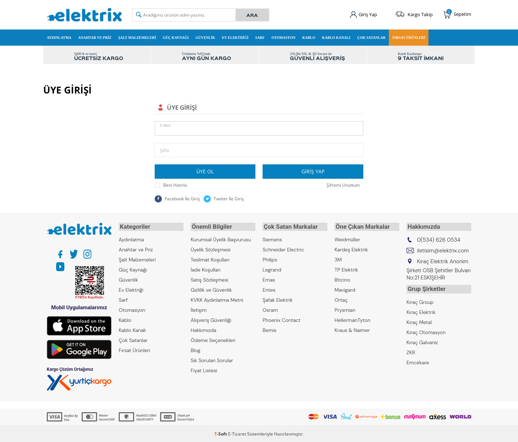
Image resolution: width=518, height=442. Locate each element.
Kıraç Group (419, 299)
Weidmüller (347, 238)
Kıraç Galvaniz (422, 340)
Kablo (308, 37)
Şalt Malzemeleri (137, 37)
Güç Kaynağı (176, 37)
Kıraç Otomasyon (426, 330)
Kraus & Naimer (352, 329)
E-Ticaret (237, 433)
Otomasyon (284, 37)
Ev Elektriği (235, 37)
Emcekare (417, 360)
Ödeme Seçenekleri (213, 339)
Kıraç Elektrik (421, 309)
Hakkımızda (203, 329)
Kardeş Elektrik (351, 248)
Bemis (269, 329)
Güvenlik (205, 37)
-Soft (221, 433)
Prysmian (345, 309)
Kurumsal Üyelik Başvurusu (221, 238)
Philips (270, 258)
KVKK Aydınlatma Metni (217, 299)
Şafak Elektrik (278, 299)
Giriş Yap (312, 171)
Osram (270, 309)
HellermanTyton (353, 319)
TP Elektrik (346, 268)
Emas (269, 278)
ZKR (410, 350)
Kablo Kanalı (336, 37)
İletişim (198, 309)
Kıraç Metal (419, 319)
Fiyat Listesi (204, 369)
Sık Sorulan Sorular (212, 359)
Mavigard (345, 289)
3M (338, 258)
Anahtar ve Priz (94, 37)
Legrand (272, 268)
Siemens (272, 238)
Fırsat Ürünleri (409, 37)
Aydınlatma (59, 37)
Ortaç (341, 299)
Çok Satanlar (371, 37)
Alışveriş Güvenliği (211, 319)
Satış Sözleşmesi (209, 278)
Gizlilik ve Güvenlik (211, 289)
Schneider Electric (283, 248)
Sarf (260, 37)
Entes (269, 289)
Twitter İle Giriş (224, 198)
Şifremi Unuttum (343, 185)
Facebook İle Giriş (177, 198)
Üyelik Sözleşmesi (211, 248)
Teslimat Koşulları (210, 258)
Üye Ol (205, 171)
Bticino (342, 278)
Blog (195, 349)
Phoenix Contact (281, 319)
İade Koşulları (206, 268)
